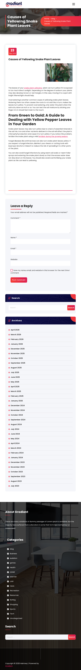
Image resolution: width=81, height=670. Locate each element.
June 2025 (15, 377)
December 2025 (18, 349)
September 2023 (18, 476)
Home (46, 18)
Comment (15, 218)
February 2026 (17, 339)
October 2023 (17, 472)
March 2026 (16, 334)
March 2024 (16, 448)
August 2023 (16, 481)
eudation (13, 558)
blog (53, 18)
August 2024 (16, 424)
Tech (12, 614)
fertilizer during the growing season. (53, 136)
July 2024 (15, 429)
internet (13, 577)
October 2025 (17, 358)
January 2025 (17, 401)
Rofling (13, 600)
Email (13, 248)
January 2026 (17, 344)
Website (14, 259)
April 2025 (15, 386)
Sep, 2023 (12, 51)
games (13, 563)
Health (12, 567)
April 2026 (15, 330)
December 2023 (18, 462)
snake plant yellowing (33, 88)
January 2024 (17, 457)
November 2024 (18, 410)
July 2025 (15, 372)
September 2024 (18, 420)
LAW (12, 581)
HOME (12, 572)
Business (13, 553)
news (12, 586)
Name (14, 237)
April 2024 (15, 443)
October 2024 (17, 415)
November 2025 (18, 353)
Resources (14, 595)
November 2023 (18, 467)
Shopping (14, 604)
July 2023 (15, 486)
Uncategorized (16, 618)
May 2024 (15, 438)
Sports (12, 609)
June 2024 (15, 434)
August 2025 (16, 367)
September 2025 (18, 363)
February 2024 (17, 453)
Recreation (14, 590)
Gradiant (9, 666)
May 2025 (15, 382)
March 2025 (16, 391)
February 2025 (17, 396)
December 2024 (18, 405)
